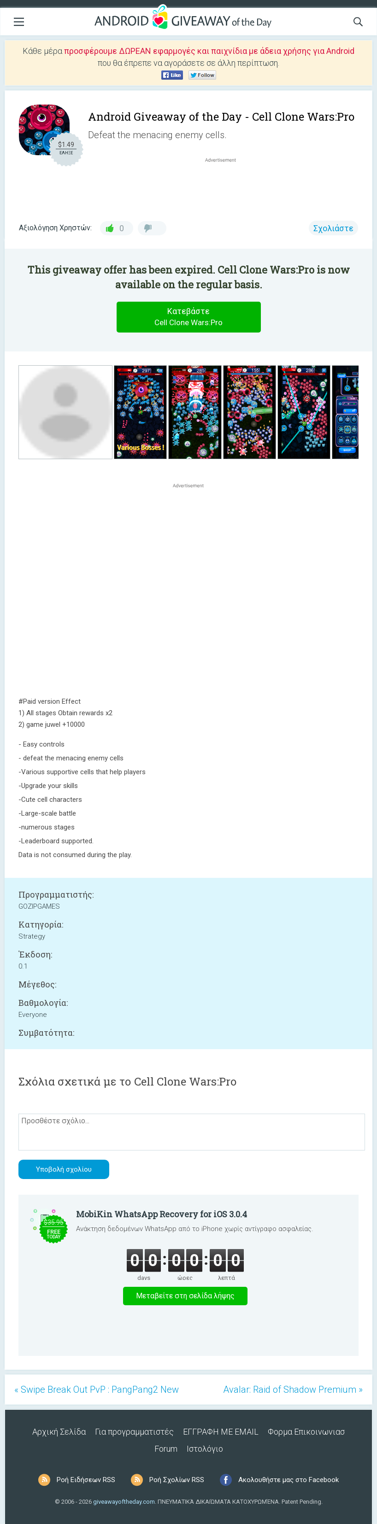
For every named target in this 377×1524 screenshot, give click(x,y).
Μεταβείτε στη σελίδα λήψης (185, 1295)
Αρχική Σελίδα (59, 1431)
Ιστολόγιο (205, 1449)
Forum (165, 1449)
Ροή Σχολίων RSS (176, 1480)
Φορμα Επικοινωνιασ (306, 1431)
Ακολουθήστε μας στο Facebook (288, 1480)
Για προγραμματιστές (134, 1431)
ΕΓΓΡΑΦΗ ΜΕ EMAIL (221, 1431)
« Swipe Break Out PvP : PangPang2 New (96, 1389)
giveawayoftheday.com (124, 1501)
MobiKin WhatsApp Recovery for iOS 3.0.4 (161, 1214)
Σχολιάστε (333, 228)
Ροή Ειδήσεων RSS (86, 1480)
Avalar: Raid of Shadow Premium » (293, 1389)
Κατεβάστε (188, 317)
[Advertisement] (225, 186)
